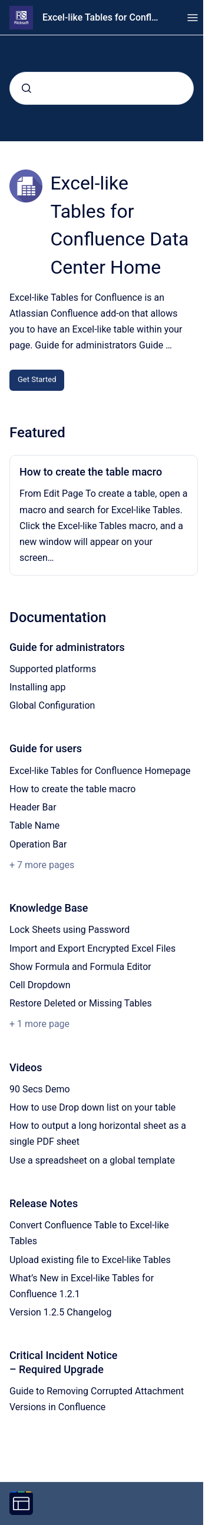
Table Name (34, 825)
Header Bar (33, 807)
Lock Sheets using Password (69, 929)
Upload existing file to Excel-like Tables (90, 1259)
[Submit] (26, 88)
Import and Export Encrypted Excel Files (92, 948)
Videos (25, 1067)
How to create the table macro (90, 472)
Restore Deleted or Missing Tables (80, 1003)
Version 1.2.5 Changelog (60, 1312)
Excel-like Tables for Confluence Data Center (102, 17)
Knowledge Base (48, 908)
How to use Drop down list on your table (92, 1107)
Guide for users (45, 748)
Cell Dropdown (40, 985)
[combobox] (101, 88)
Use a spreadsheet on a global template (92, 1160)
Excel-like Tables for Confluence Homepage (100, 770)
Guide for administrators (67, 647)
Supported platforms (52, 669)
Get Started (37, 379)
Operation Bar (38, 844)
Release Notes (43, 1203)
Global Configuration (52, 705)
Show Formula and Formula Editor (80, 966)
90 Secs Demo (39, 1089)
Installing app (37, 687)
